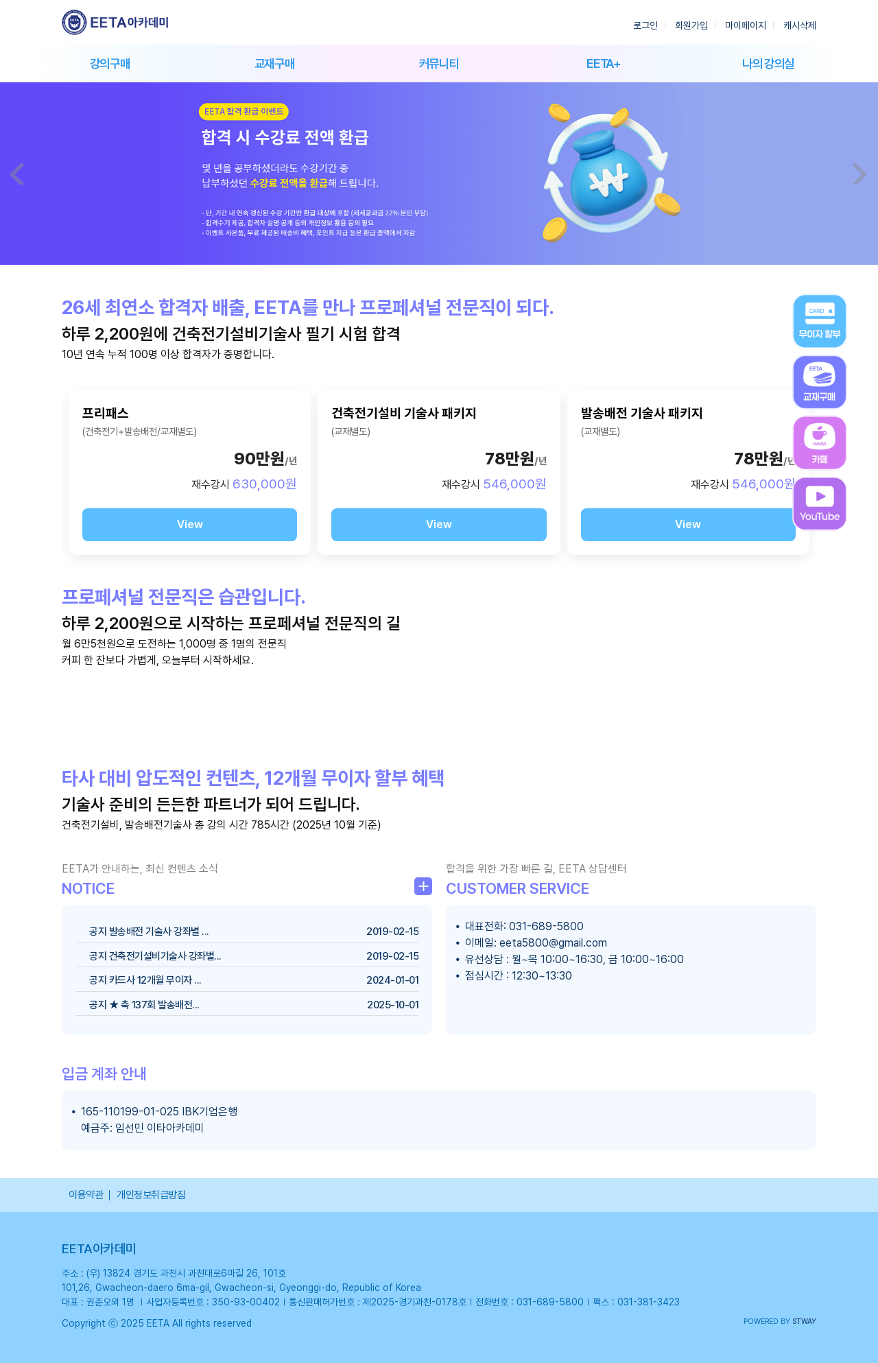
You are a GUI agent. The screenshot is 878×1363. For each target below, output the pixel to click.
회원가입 (691, 25)
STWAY (804, 1321)
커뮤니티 (439, 63)
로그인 (645, 25)
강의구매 (110, 63)
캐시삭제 (799, 25)
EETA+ (603, 63)
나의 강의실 (768, 63)
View (190, 524)
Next (860, 174)
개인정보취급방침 (151, 1195)
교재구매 (274, 63)
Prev (18, 174)
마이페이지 (745, 25)
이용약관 (86, 1195)
